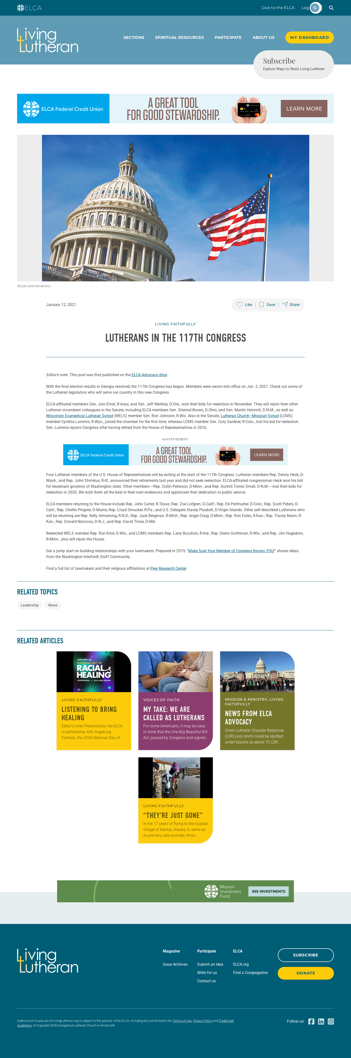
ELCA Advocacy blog (149, 374)
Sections (134, 37)
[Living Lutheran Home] (47, 40)
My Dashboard (309, 37)
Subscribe (306, 955)
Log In (308, 7)
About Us (263, 37)
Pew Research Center (168, 568)
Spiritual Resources (179, 37)
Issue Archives (175, 964)
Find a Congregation (250, 972)
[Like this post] (244, 305)
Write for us (207, 972)
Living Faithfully (175, 324)
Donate (306, 973)
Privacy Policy (202, 1021)
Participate (228, 37)
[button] (331, 7)
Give (278, 7)
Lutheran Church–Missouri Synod (250, 415)
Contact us (206, 981)
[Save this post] (267, 305)
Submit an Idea (210, 964)
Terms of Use (182, 1021)
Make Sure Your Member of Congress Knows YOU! (231, 551)
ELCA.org (241, 964)
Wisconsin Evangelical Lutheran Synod (79, 415)
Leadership (30, 605)
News (53, 605)
